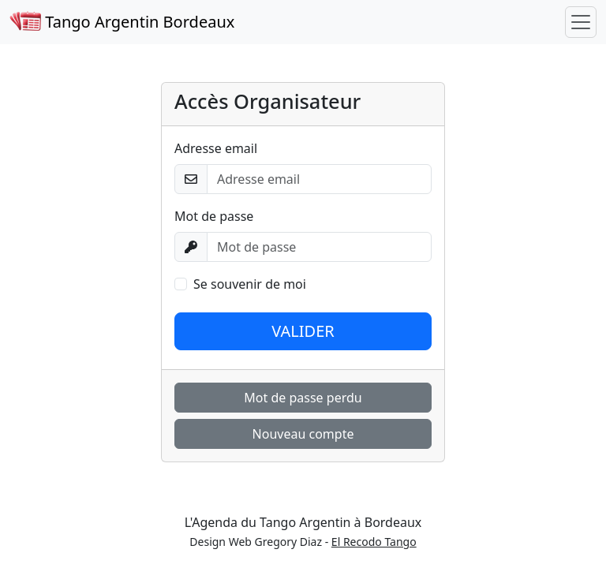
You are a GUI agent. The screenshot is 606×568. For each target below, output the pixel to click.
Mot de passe (213, 216)
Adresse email (215, 148)
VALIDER (302, 331)
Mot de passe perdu (302, 397)
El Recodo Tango (374, 541)
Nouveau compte (303, 434)
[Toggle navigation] (581, 22)
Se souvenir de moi (249, 284)
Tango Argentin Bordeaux (121, 21)
